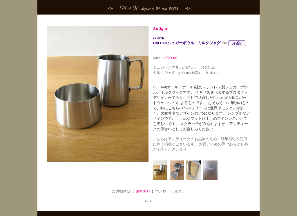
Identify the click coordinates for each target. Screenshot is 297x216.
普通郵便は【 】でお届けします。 (148, 191)
